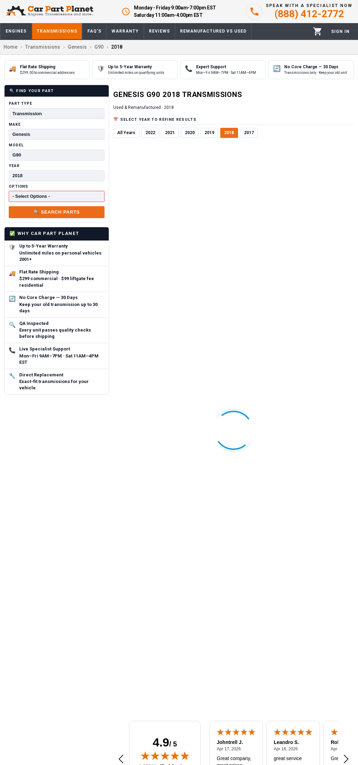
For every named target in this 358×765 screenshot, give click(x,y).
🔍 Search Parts (57, 212)
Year (14, 166)
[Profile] (340, 31)
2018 (229, 132)
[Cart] (317, 31)
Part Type (20, 103)
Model (16, 145)
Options (18, 186)
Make (15, 124)
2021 (170, 132)
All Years (126, 132)
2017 (249, 132)
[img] (165, 755)
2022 (150, 132)
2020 (190, 132)
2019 (209, 132)
